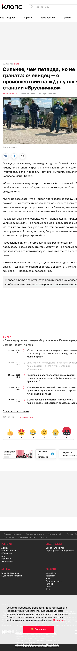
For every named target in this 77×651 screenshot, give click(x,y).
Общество (6, 553)
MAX (48, 578)
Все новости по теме (16, 411)
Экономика (7, 561)
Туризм (66, 17)
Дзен (48, 586)
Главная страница (12, 534)
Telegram (50, 575)
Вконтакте (51, 573)
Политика (6, 558)
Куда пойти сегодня (11, 575)
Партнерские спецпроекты (60, 550)
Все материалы (8, 17)
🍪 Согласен (38, 629)
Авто (3, 556)
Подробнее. (59, 620)
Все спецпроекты (55, 547)
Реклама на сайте (35, 534)
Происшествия (47, 17)
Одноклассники (54, 581)
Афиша (28, 17)
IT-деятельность (26, 537)
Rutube (49, 583)
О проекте (9, 537)
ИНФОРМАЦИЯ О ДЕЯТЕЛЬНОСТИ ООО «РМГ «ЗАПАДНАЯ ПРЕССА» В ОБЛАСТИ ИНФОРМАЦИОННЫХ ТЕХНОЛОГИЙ (37, 645)
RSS (48, 589)
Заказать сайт (55, 534)
